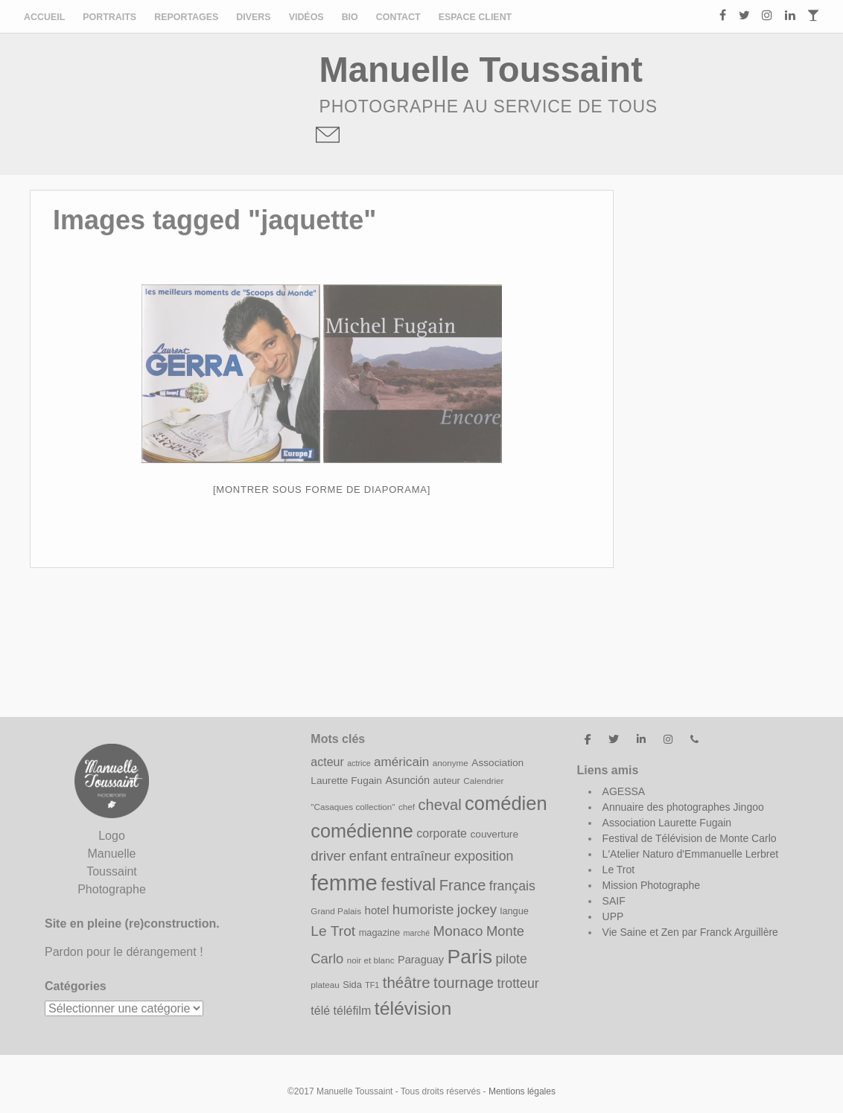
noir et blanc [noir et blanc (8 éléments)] (371, 960)
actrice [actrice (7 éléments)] (358, 763)
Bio (350, 17)
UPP (613, 916)
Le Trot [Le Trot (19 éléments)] (333, 931)
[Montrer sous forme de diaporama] (321, 489)
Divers (253, 17)
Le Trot (618, 870)
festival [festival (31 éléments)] (408, 884)
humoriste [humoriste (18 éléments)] (423, 909)
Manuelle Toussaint (490, 69)
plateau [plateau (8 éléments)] (325, 984)
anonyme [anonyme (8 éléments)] (450, 763)
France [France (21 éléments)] (462, 885)
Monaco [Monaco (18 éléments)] (458, 931)
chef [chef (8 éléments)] (406, 806)
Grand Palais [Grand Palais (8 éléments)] (336, 911)
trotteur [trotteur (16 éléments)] (517, 983)
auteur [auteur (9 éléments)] (446, 780)
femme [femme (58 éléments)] (344, 882)
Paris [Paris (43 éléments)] (470, 956)
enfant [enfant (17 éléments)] (368, 856)
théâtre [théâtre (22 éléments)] (406, 982)
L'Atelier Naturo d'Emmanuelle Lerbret (690, 854)
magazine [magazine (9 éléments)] (380, 932)
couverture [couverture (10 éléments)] (494, 834)
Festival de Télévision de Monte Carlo (689, 838)
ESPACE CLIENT (475, 17)
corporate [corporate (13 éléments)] (441, 833)
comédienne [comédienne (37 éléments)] (362, 830)
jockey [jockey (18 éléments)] (477, 909)
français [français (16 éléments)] (512, 885)
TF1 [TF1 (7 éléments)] (372, 984)
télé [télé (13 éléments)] (320, 1010)
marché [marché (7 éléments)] (417, 932)
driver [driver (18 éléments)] (328, 856)
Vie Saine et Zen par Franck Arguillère (690, 932)
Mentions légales (522, 1091)
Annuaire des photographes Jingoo (683, 807)
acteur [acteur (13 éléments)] (327, 761)
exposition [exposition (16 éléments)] (484, 856)
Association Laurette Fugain (667, 823)
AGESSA (624, 791)
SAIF (614, 901)
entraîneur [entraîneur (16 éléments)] (420, 856)
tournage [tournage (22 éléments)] (463, 982)
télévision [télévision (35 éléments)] (413, 1008)
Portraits (109, 17)
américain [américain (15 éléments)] (401, 762)
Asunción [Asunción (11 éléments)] (407, 780)
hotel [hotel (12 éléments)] (377, 910)
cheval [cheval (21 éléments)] (440, 805)
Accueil (44, 17)
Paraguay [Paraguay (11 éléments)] (421, 960)
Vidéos (306, 17)
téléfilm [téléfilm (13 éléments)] (353, 1010)
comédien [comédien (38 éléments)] (506, 803)
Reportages (186, 17)
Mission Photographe (651, 885)
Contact (398, 17)
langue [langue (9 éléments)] (514, 910)
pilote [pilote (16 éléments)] (511, 958)
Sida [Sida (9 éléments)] (352, 984)
